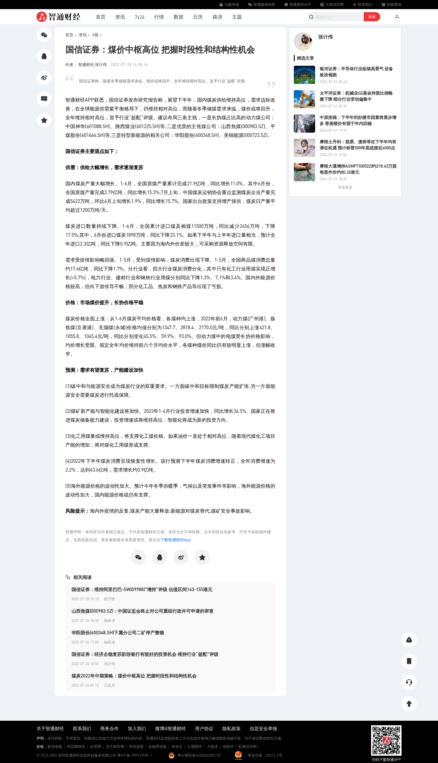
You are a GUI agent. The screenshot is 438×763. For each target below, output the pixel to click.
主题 (237, 16)
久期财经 (194, 746)
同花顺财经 (76, 746)
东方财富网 (115, 746)
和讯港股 (136, 746)
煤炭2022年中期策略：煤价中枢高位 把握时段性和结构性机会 (133, 676)
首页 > (70, 34)
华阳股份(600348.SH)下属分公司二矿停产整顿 (117, 632)
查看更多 (345, 187)
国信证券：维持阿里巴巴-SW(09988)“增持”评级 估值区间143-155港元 (141, 589)
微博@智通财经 (170, 728)
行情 (159, 16)
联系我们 (82, 728)
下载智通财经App (175, 539)
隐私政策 (231, 728)
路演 (217, 16)
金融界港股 (157, 746)
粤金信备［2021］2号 (265, 755)
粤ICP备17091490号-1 (134, 755)
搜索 (372, 16)
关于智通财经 (50, 728)
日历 (198, 16)
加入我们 (137, 728)
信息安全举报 (263, 728)
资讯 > (84, 34)
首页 (101, 16)
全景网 (95, 746)
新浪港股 (54, 746)
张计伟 (325, 36)
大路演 (212, 746)
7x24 (139, 17)
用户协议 (204, 728)
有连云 (177, 746)
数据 (178, 16)
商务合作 (109, 728)
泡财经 (228, 746)
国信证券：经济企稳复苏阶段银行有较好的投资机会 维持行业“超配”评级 (144, 654)
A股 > (97, 34)
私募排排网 (247, 746)
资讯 (120, 16)
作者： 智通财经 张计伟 (86, 64)
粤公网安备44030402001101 (199, 755)
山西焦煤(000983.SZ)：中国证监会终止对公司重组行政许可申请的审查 (142, 611)
